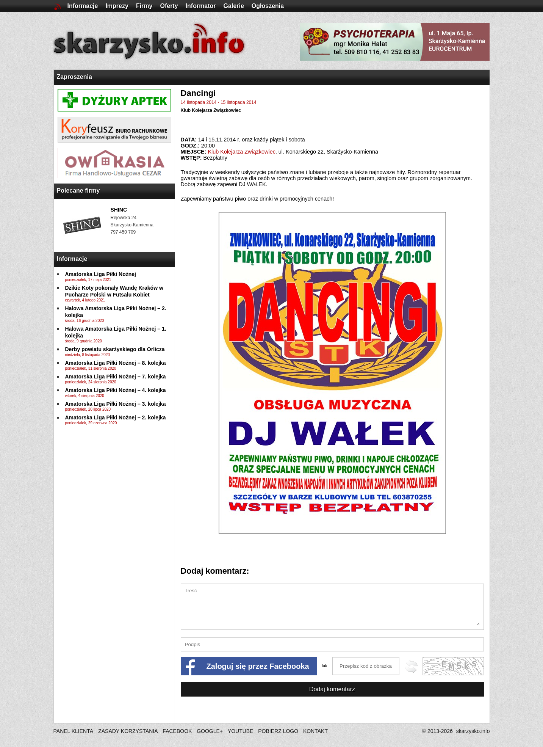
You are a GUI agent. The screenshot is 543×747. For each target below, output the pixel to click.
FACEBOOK (177, 731)
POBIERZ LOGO (278, 731)
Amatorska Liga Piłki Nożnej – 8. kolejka (115, 363)
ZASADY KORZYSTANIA (128, 731)
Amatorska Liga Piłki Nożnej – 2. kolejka (115, 417)
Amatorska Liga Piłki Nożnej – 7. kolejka (115, 377)
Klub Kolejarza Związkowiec (211, 110)
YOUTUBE (241, 731)
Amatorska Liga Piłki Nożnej (100, 274)
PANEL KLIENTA (74, 731)
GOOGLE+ (210, 731)
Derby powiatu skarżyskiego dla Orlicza (115, 349)
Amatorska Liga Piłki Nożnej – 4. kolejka (115, 390)
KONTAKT (315, 731)
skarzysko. (473, 731)
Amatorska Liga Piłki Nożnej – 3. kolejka (115, 404)
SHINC (119, 210)
